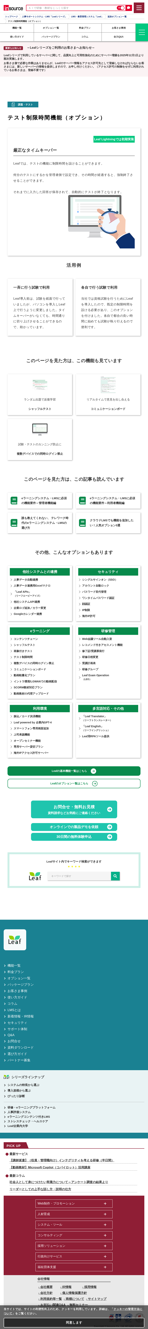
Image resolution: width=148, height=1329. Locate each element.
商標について (75, 1299)
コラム (12, 1004)
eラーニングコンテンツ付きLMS (29, 1116)
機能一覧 (14, 965)
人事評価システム (19, 1112)
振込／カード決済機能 (27, 716)
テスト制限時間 (23, 657)
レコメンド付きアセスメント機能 (102, 644)
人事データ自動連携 (26, 579)
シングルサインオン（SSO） (100, 579)
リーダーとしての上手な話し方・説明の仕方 (40, 1189)
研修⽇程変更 (90, 657)
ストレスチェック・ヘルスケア (28, 1121)
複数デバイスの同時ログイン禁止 (34, 663)
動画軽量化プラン (24, 675)
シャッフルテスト (24, 644)
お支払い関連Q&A (53, 1304)
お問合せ (14, 1041)
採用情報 (90, 1287)
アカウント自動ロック (95, 585)
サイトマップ (97, 1299)
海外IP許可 (88, 616)
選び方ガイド (17, 1054)
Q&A (11, 1035)
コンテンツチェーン (26, 638)
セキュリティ (17, 1023)
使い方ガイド (17, 997)
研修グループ (90, 669)
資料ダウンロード (21, 1047)
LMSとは (14, 1010)
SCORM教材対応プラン (28, 687)
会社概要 (46, 1287)
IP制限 (86, 610)
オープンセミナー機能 (27, 740)
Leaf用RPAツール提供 (95, 736)
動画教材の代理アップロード (31, 693)
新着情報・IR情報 (21, 1016)
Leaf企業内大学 (18, 1126)
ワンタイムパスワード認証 (98, 597)
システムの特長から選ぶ (23, 1085)
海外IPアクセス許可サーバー (31, 752)
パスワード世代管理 (94, 591)
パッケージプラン (21, 984)
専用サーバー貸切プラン (28, 746)
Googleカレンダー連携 (28, 613)
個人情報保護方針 (74, 1293)
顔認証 (86, 603)
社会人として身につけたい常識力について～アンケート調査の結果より (58, 1182)
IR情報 (66, 1287)
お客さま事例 (17, 991)
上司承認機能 (22, 734)
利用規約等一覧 (51, 1299)
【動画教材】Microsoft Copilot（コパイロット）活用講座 (49, 1167)
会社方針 (46, 1293)
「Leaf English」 (96, 728)
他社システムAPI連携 (27, 601)
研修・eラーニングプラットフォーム (31, 1107)
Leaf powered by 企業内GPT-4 (33, 722)
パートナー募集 (19, 1060)
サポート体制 (17, 1029)
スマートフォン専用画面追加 (31, 728)
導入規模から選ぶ (19, 1090)
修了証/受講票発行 (93, 651)
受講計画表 (89, 663)
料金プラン (16, 972)
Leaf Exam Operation (95, 677)
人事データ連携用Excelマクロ (32, 585)
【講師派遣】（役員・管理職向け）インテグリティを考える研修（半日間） (61, 1160)
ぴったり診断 (16, 1096)
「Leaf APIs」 (27, 593)
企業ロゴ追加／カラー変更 (30, 607)
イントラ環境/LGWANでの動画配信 (35, 681)
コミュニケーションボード (30, 669)
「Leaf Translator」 (97, 718)
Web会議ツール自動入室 (97, 638)
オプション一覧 (19, 978)
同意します (74, 1322)
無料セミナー (78, 1304)
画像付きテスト (23, 651)
